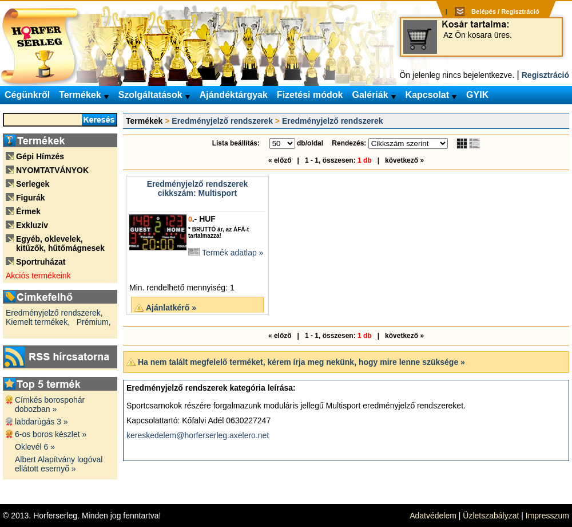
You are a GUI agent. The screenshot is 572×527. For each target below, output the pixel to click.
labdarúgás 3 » (41, 421)
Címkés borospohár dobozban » (50, 404)
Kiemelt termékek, (38, 322)
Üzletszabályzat (491, 515)
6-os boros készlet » (50, 434)
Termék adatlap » (232, 252)
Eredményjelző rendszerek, (54, 312)
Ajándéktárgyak (234, 95)
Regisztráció (545, 75)
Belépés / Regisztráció (505, 11)
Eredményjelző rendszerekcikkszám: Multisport (197, 188)
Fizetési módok (310, 95)
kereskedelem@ (155, 435)
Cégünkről (27, 95)
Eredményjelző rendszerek (222, 120)
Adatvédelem (433, 515)
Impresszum (547, 515)
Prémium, (94, 322)
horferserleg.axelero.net (226, 435)
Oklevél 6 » (35, 446)
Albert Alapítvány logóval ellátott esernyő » (58, 464)
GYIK (477, 95)
